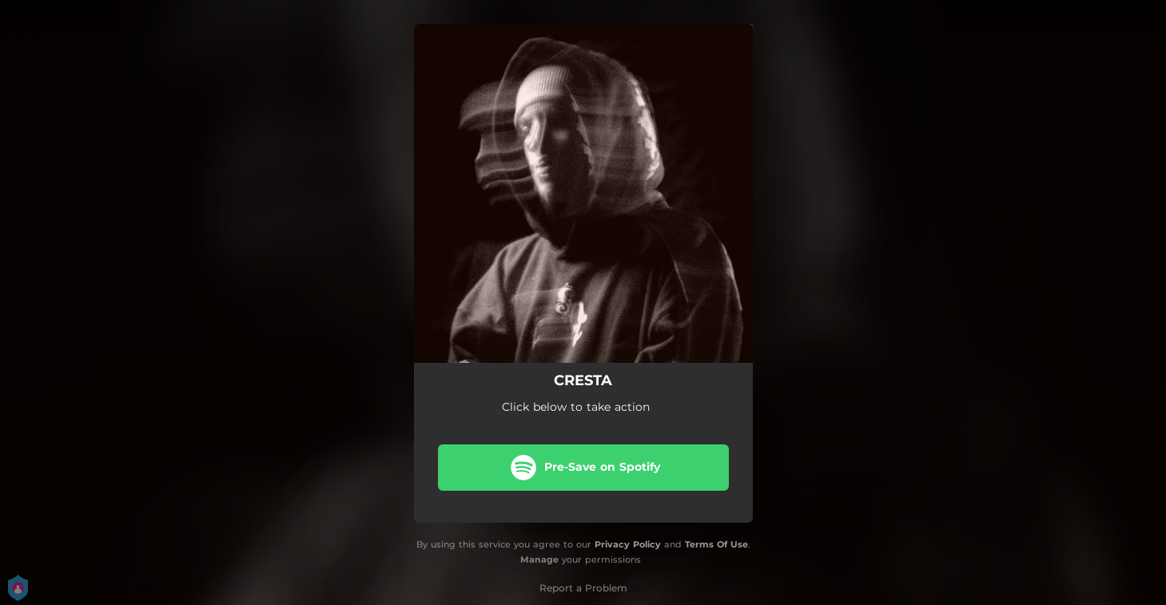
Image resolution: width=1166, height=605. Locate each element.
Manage (539, 559)
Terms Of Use (716, 544)
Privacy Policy (628, 544)
